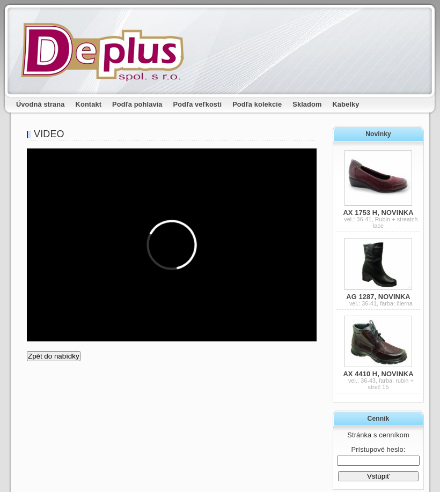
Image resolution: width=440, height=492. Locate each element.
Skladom (306, 104)
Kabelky (346, 104)
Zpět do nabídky (53, 356)
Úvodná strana (40, 104)
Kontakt (89, 104)
